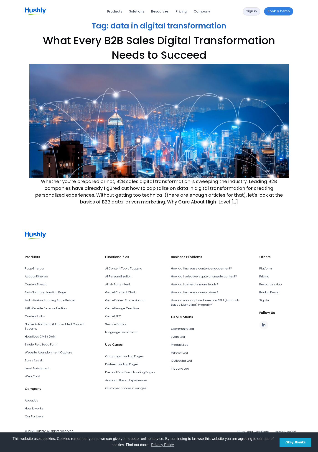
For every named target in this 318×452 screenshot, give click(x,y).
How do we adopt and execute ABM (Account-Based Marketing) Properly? (205, 302)
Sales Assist (33, 360)
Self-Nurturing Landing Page (45, 292)
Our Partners (34, 416)
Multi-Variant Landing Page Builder (50, 300)
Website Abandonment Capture (48, 352)
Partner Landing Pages (122, 364)
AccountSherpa (36, 276)
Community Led (182, 329)
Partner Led (179, 352)
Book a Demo (269, 292)
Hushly (41, 431)
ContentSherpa (36, 284)
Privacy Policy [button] (162, 445)
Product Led (179, 345)
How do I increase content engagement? (201, 268)
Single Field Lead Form (41, 344)
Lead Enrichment (37, 368)
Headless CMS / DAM (40, 336)
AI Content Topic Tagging (123, 268)
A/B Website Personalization (46, 308)
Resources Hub (270, 284)
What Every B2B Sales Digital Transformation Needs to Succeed (159, 47)
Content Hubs (35, 316)
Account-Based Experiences (126, 380)
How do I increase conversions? (194, 292)
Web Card (32, 376)
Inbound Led (180, 368)
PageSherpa (34, 268)
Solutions (136, 11)
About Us (31, 400)
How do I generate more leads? (194, 284)
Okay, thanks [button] (295, 442)
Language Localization (121, 332)
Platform (265, 268)
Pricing (181, 11)
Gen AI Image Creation (122, 308)
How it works (34, 408)
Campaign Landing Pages (124, 356)
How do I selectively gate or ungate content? (204, 276)
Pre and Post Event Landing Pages (130, 372)
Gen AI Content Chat (120, 292)
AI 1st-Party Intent (117, 284)
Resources (160, 11)
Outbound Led (181, 360)
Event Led (178, 337)
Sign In (264, 300)
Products (114, 11)
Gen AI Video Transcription (124, 300)
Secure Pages (115, 324)
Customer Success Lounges (125, 388)
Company (202, 11)
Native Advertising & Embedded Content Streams (54, 326)
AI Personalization (118, 276)
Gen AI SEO (113, 316)
